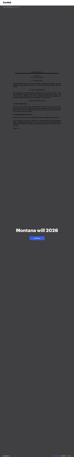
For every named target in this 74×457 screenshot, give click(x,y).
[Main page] (7, 3)
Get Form (37, 238)
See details (6, 456)
